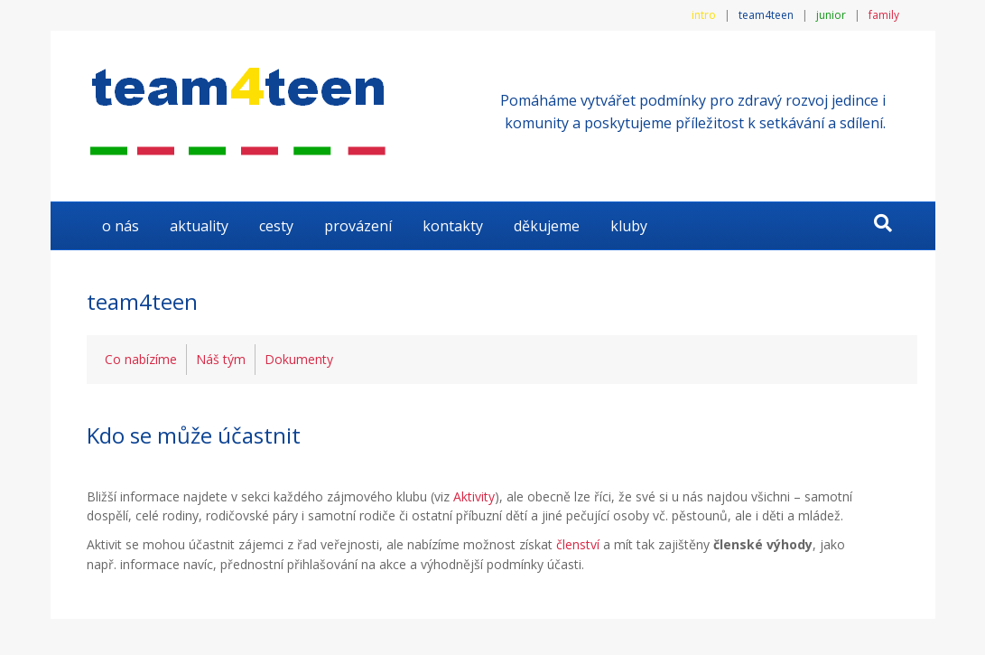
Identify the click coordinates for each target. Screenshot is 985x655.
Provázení (358, 226)
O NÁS (120, 226)
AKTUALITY (199, 226)
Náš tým (221, 359)
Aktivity (474, 496)
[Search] (883, 223)
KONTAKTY (453, 226)
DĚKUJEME (547, 226)
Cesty (276, 226)
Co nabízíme (141, 359)
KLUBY (628, 226)
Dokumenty (299, 359)
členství (577, 544)
